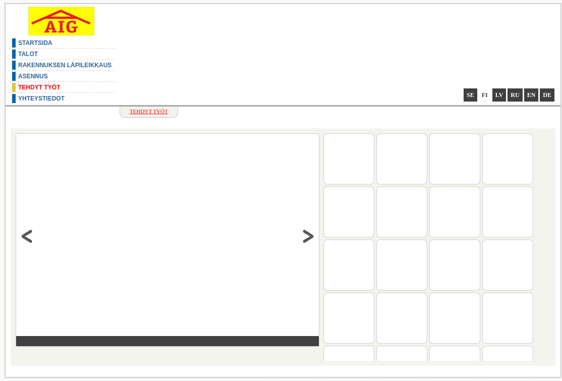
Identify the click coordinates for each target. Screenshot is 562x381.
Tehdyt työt (39, 87)
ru (515, 95)
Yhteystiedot (41, 98)
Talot (28, 54)
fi (485, 95)
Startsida (35, 42)
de (547, 95)
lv (499, 95)
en (531, 95)
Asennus (33, 76)
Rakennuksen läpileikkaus (64, 65)
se (470, 95)
